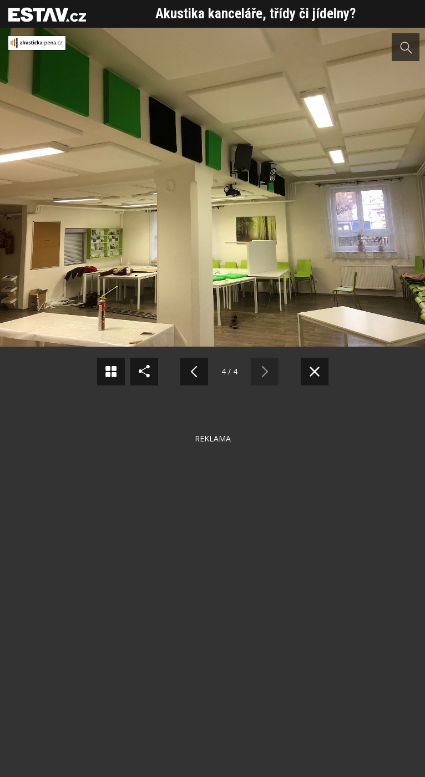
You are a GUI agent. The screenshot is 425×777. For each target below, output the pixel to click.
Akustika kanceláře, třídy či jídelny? (255, 14)
